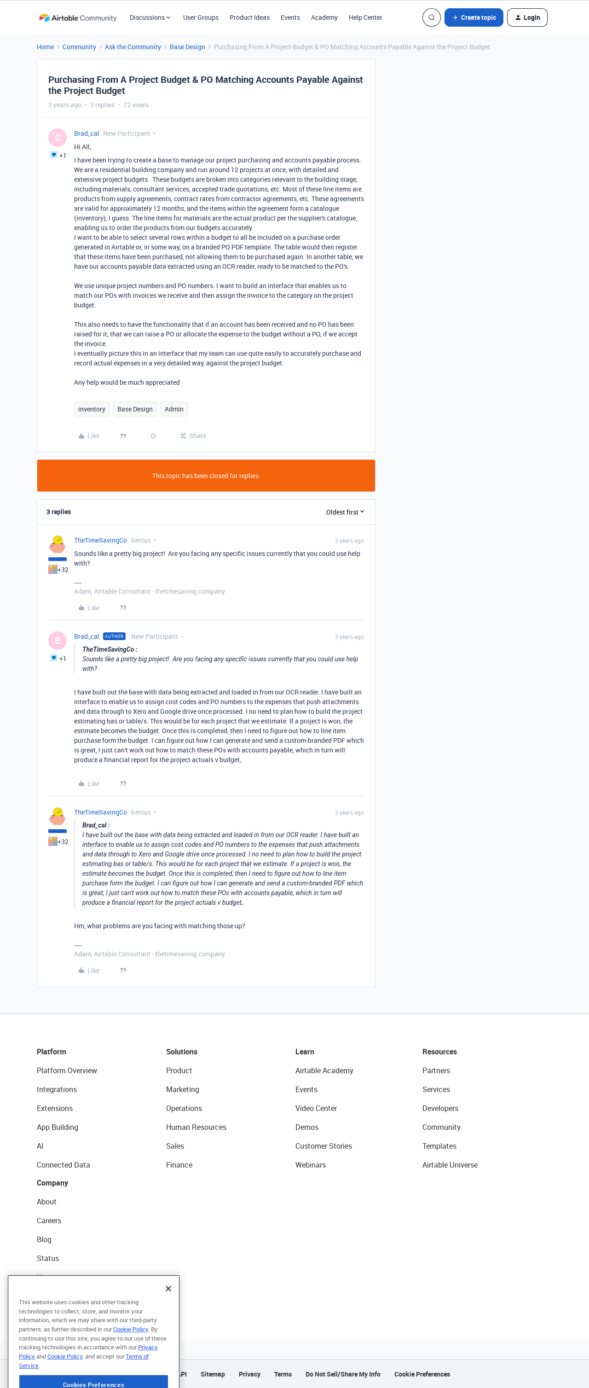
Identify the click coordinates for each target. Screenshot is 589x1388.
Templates (439, 1146)
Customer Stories (323, 1146)
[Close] (168, 1313)
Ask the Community (133, 46)
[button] (474, 17)
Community (79, 46)
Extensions (55, 1108)
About (47, 1202)
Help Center (365, 17)
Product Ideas (250, 17)
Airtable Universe (450, 1165)
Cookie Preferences (422, 1374)
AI (40, 1146)
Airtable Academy (324, 1070)
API (182, 1374)
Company (52, 1183)
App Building (57, 1127)
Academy (324, 17)
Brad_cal (86, 133)
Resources (439, 1052)
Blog (44, 1239)
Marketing (182, 1089)
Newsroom (54, 1277)
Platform (51, 1052)
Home (45, 46)
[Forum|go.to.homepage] (78, 17)
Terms (283, 1374)
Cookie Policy (130, 1353)
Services (436, 1089)
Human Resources (196, 1127)
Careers (49, 1220)
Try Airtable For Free (69, 1296)
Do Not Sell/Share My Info (343, 1374)
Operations (184, 1108)
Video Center (316, 1108)
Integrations (57, 1089)
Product (179, 1070)
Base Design (187, 46)
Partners (436, 1070)
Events (290, 17)
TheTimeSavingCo (100, 540)
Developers (440, 1108)
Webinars (310, 1165)
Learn (304, 1052)
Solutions (181, 1052)
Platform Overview (67, 1070)
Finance (179, 1165)
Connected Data (63, 1165)
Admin (174, 409)
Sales (175, 1146)
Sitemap (213, 1374)
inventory (91, 409)
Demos (306, 1127)
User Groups (201, 17)
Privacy (249, 1374)
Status (48, 1258)
